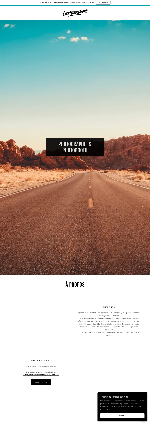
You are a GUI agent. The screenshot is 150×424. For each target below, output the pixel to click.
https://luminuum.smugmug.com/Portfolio (41, 374)
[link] (75, 13)
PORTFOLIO (41, 382)
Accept (123, 416)
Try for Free (103, 2)
